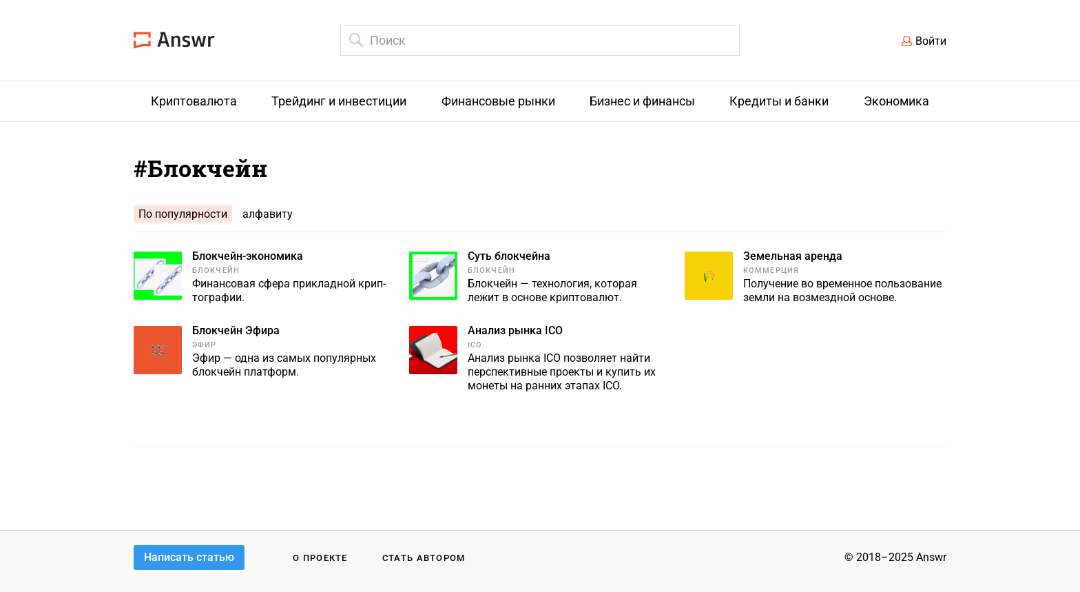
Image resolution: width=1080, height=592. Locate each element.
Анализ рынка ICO (515, 330)
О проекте (320, 558)
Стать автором (424, 558)
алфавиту (267, 214)
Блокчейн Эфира (236, 330)
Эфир (204, 344)
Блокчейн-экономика (247, 256)
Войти (930, 41)
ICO (475, 344)
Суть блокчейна (509, 256)
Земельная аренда (792, 256)
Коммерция (771, 270)
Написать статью (189, 557)
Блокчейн (216, 270)
